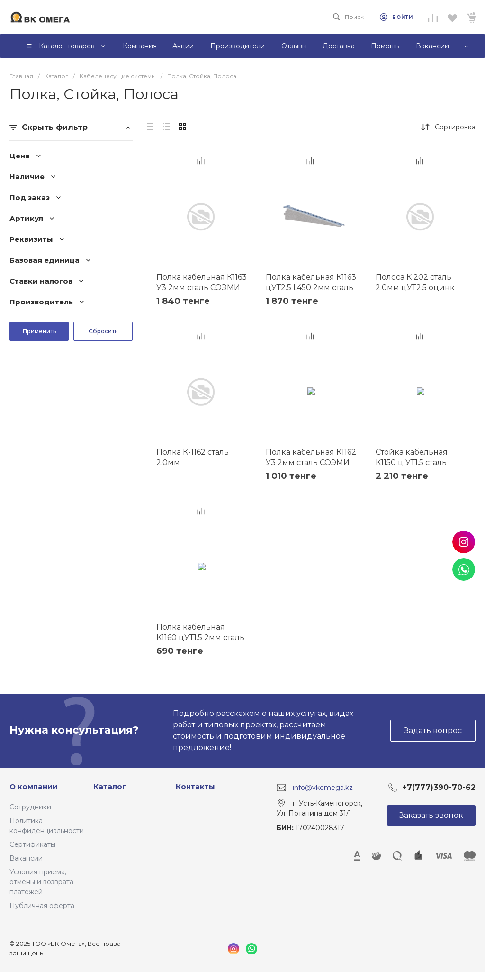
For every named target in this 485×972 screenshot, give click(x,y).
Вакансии (26, 858)
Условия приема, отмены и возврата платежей (41, 882)
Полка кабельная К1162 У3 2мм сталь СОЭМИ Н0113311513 (311, 462)
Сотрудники (30, 807)
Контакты (195, 786)
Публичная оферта (41, 905)
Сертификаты (32, 844)
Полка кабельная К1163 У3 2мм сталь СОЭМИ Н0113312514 (201, 288)
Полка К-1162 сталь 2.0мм (192, 457)
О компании (33, 786)
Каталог (109, 786)
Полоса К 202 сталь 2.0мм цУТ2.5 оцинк (415, 282)
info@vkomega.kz (323, 787)
